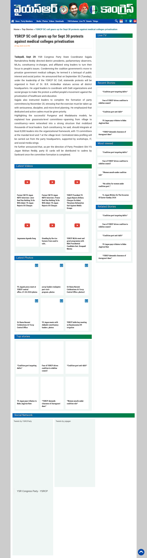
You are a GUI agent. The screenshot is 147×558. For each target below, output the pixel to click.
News (17, 21)
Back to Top (141, 552)
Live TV (82, 21)
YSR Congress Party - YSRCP (32, 491)
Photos (45, 21)
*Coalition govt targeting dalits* (115, 92)
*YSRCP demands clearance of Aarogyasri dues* (51, 403)
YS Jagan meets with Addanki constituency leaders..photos (50, 325)
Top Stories (27, 29)
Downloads (60, 21)
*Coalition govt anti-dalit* (77, 365)
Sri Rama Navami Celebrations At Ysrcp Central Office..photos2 (76, 289)
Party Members (28, 21)
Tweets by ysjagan (63, 421)
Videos (51, 21)
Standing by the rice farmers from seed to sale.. (50, 241)
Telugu (95, 21)
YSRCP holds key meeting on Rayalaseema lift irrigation (77, 325)
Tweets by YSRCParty (23, 421)
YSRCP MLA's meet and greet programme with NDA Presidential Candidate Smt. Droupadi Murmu (76, 243)
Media (39, 21)
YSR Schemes (73, 21)
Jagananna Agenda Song (26, 238)
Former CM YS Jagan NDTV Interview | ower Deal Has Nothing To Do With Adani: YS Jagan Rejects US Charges (26, 200)
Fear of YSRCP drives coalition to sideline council (50, 368)
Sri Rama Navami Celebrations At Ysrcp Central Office (25, 325)
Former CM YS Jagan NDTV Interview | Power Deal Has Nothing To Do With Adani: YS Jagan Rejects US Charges (51, 200)
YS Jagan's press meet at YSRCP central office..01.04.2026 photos (27, 289)
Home (13, 21)
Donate (89, 21)
